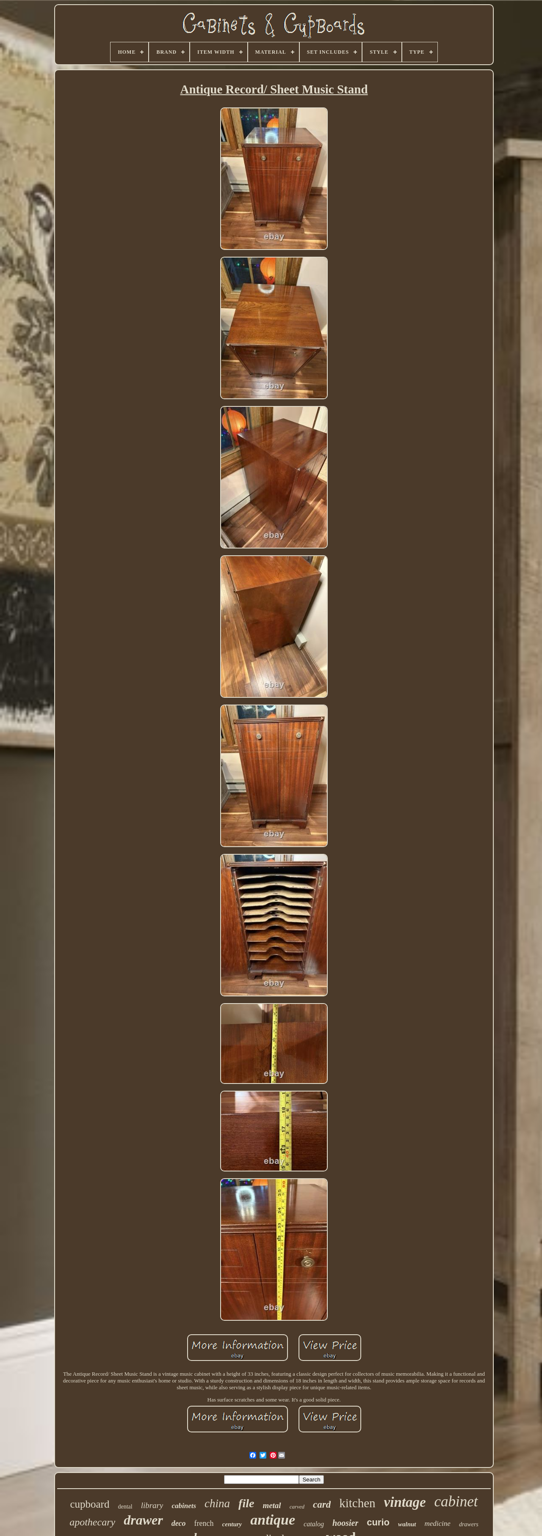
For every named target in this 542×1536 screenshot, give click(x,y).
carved (297, 1506)
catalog (314, 1524)
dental (125, 1506)
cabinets (183, 1506)
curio (378, 1522)
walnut (407, 1524)
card (322, 1504)
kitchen (357, 1503)
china (217, 1503)
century (232, 1524)
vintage (405, 1502)
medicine (438, 1524)
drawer (143, 1520)
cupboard (89, 1504)
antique (272, 1520)
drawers (468, 1524)
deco (178, 1523)
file (246, 1503)
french (204, 1523)
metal (272, 1505)
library (152, 1505)
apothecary (92, 1522)
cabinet (456, 1501)
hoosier (345, 1523)
